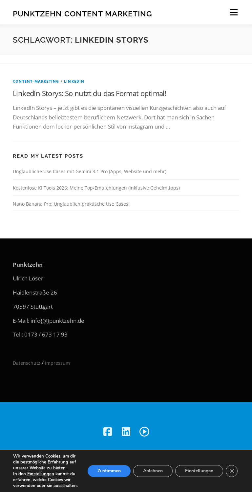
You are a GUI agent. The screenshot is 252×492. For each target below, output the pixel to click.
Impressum (57, 363)
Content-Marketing (36, 81)
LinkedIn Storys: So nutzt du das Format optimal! (89, 93)
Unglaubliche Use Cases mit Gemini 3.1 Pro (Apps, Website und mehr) (89, 171)
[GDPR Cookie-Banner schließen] (232, 471)
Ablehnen (153, 471)
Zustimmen (109, 471)
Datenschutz (26, 363)
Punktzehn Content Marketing (82, 13)
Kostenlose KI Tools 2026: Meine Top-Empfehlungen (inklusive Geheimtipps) (96, 188)
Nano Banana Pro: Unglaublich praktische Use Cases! (71, 204)
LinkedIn (74, 81)
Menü (233, 12)
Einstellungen (40, 474)
